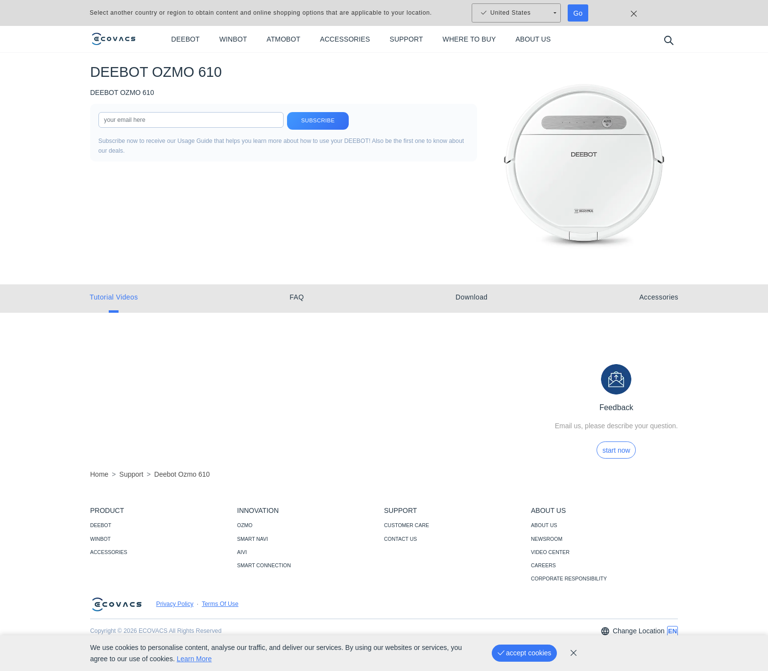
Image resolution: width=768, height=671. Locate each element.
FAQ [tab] (296, 297)
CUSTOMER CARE (406, 525)
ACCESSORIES (108, 552)
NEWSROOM (546, 539)
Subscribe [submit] (318, 121)
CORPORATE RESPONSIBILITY (569, 578)
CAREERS (543, 565)
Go (578, 13)
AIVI (242, 552)
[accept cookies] (524, 653)
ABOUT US (544, 525)
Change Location (632, 631)
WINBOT (100, 539)
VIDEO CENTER (550, 552)
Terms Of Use (220, 604)
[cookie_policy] (573, 653)
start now (616, 450)
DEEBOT (100, 525)
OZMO (245, 525)
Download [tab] (471, 297)
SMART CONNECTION (264, 565)
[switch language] (672, 631)
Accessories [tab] (658, 297)
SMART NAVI (252, 539)
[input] (191, 120)
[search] (668, 40)
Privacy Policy (174, 604)
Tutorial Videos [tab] (114, 297)
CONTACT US (400, 539)
